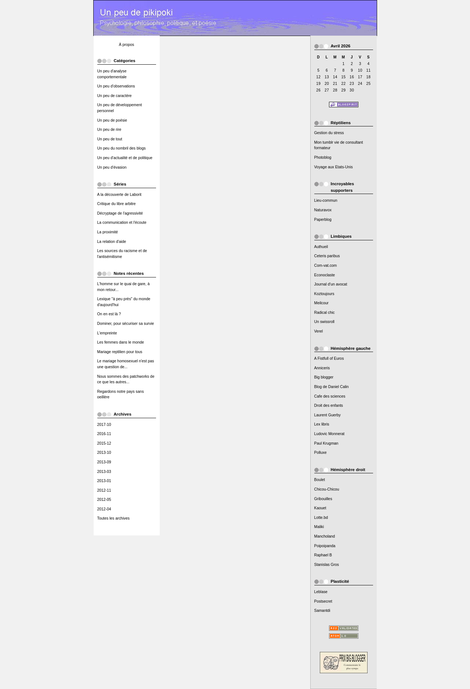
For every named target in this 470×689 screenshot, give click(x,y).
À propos (126, 45)
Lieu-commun (325, 200)
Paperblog (323, 220)
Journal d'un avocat (330, 284)
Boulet (319, 480)
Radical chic (324, 313)
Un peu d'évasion (112, 167)
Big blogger (324, 377)
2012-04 (104, 509)
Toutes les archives (113, 518)
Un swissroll (324, 322)
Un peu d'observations (116, 86)
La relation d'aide (111, 242)
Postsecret (323, 601)
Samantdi (322, 611)
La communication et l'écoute (122, 222)
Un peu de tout (109, 139)
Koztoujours (324, 294)
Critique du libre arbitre (116, 204)
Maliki (319, 527)
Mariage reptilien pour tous (119, 352)
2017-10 (104, 425)
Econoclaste (324, 275)
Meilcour (321, 303)
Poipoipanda (325, 546)
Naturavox (323, 210)
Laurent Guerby (327, 415)
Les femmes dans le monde (120, 342)
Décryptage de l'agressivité (120, 213)
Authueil (321, 247)
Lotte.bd (321, 518)
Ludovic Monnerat (329, 434)
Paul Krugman (326, 443)
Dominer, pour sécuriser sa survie (125, 324)
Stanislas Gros (326, 565)
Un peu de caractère (114, 96)
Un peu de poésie (112, 120)
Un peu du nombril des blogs (121, 148)
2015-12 (104, 443)
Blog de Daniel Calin (331, 387)
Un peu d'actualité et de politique (124, 158)
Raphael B (323, 555)
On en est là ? (109, 314)
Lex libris (321, 424)
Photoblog (323, 157)
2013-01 (104, 481)
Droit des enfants (328, 405)
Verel (318, 331)
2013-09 (104, 462)
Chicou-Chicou (326, 489)
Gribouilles (323, 499)
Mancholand (324, 536)
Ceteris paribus (327, 256)
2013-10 (104, 453)
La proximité (107, 232)
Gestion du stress (329, 133)
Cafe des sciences (330, 396)
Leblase (321, 592)
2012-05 (104, 500)
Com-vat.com (325, 265)
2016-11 (104, 434)
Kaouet (320, 508)
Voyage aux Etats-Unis (333, 167)
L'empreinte (107, 333)
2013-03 (104, 472)
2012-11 (104, 490)
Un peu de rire (109, 130)
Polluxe (320, 453)
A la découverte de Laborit (119, 195)
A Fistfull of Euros (329, 358)
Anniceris (322, 368)
